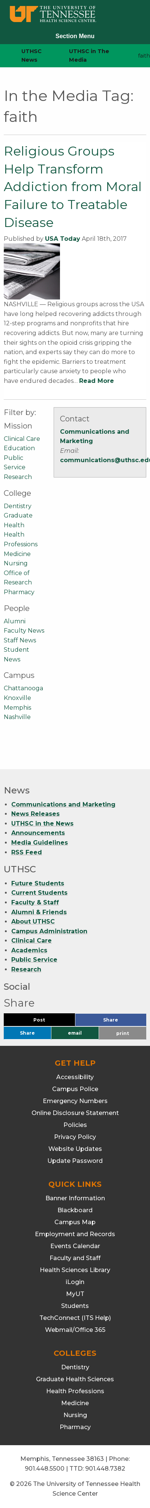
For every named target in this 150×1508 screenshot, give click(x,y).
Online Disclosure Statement (75, 1113)
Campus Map (75, 1222)
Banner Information (75, 1198)
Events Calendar (75, 1246)
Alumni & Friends (39, 912)
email (75, 1033)
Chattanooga (23, 688)
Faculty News (24, 630)
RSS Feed (26, 852)
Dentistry (18, 506)
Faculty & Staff (35, 902)
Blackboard (75, 1210)
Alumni (15, 621)
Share (123, 1021)
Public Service (34, 960)
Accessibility (75, 1077)
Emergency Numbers (75, 1101)
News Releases (35, 813)
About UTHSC (33, 921)
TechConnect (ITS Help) (75, 1317)
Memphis (17, 707)
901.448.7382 (105, 1468)
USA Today (62, 238)
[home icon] (4, 56)
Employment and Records (75, 1234)
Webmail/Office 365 (75, 1329)
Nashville (17, 717)
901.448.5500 (44, 1468)
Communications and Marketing (63, 804)
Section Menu (75, 36)
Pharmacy (19, 592)
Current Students (39, 892)
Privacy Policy (75, 1136)
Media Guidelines (39, 842)
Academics (29, 950)
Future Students (37, 883)
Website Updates (75, 1148)
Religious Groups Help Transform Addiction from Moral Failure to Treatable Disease (73, 186)
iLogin (75, 1282)
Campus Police (75, 1089)
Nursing (16, 563)
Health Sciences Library (75, 1270)
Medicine (17, 554)
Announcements (38, 832)
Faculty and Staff (75, 1258)
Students (75, 1305)
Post (48, 1021)
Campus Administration (49, 931)
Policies (75, 1124)
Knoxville (17, 697)
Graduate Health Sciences (75, 1379)
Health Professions (75, 1391)
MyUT (75, 1293)
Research (18, 476)
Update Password (75, 1160)
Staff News (20, 640)
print (122, 1033)
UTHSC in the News (42, 823)
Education (19, 448)
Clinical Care (22, 438)
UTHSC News (31, 55)
